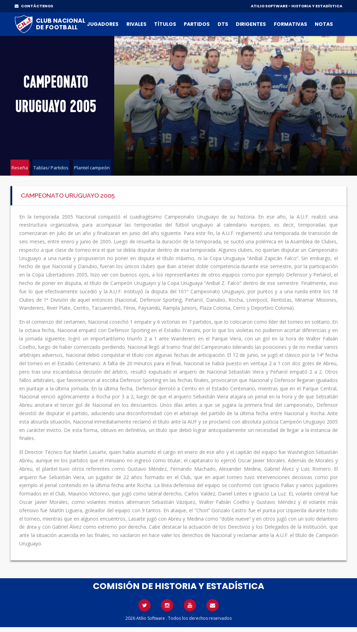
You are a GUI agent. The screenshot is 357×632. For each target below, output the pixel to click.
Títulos (165, 24)
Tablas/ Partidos (51, 167)
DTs (223, 24)
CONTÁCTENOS (34, 6)
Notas (324, 24)
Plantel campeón (92, 167)
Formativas (290, 24)
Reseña (20, 167)
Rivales (136, 24)
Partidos (197, 24)
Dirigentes (251, 24)
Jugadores (102, 24)
